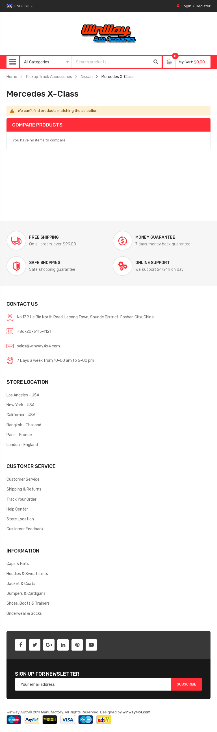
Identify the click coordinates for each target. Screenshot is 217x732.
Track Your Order (21, 499)
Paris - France (19, 434)
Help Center (17, 509)
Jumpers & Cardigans (25, 593)
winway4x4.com (136, 712)
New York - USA (20, 405)
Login (186, 6)
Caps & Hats (17, 563)
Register (203, 6)
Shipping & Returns (23, 489)
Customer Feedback (25, 529)
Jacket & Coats (20, 583)
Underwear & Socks (24, 613)
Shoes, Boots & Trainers (28, 603)
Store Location (20, 519)
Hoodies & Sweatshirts (27, 573)
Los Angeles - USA (22, 395)
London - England (22, 444)
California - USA (20, 414)
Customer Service (23, 479)
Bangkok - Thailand (23, 425)
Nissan (87, 76)
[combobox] (111, 62)
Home (11, 76)
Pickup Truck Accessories (49, 76)
